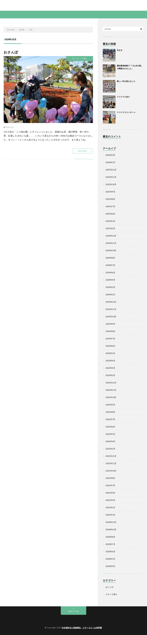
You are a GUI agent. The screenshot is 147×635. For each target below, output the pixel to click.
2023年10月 (111, 316)
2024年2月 (110, 294)
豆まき (119, 50)
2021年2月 (110, 507)
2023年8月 (110, 331)
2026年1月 (110, 162)
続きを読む (82, 151)
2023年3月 (110, 368)
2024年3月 (110, 287)
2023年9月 (110, 324)
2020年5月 (110, 559)
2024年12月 (111, 236)
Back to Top (73, 611)
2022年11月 (111, 390)
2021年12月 (111, 456)
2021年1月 (110, 515)
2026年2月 (110, 155)
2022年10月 (111, 397)
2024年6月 (110, 272)
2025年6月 (110, 214)
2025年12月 (111, 169)
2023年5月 (110, 353)
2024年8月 (110, 258)
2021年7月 (110, 485)
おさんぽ (11, 52)
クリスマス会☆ (123, 97)
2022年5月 (110, 434)
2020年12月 (111, 522)
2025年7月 (110, 206)
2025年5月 (110, 221)
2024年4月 (110, 280)
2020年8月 (110, 537)
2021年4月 (110, 493)
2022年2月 (110, 448)
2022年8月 (110, 412)
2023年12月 (111, 302)
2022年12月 (111, 382)
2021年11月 (111, 463)
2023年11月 (111, 309)
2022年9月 (110, 404)
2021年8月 (110, 478)
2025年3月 (110, 228)
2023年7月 (110, 338)
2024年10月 (111, 250)
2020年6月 (110, 551)
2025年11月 (111, 177)
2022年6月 (110, 426)
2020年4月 (110, 566)
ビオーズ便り (81, 58)
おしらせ (110, 587)
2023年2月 (110, 375)
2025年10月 (111, 184)
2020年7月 (110, 544)
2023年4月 (110, 360)
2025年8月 (110, 199)
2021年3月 (110, 500)
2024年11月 (111, 243)
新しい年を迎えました (126, 81)
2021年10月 (111, 471)
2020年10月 (111, 529)
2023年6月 (110, 346)
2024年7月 (110, 265)
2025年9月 (110, 191)
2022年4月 (110, 441)
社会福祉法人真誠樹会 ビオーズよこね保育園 (82, 628)
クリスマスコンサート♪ (126, 112)
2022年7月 (110, 419)
